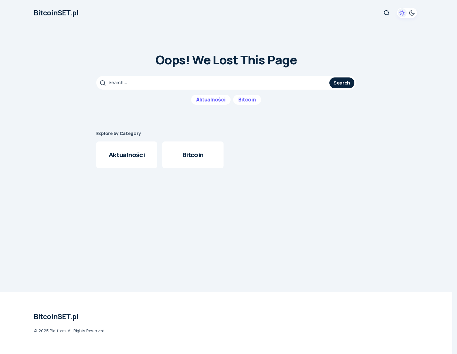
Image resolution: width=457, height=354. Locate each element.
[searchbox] (213, 82)
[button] (386, 13)
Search (342, 82)
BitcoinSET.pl (56, 13)
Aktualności (210, 99)
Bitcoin (247, 99)
